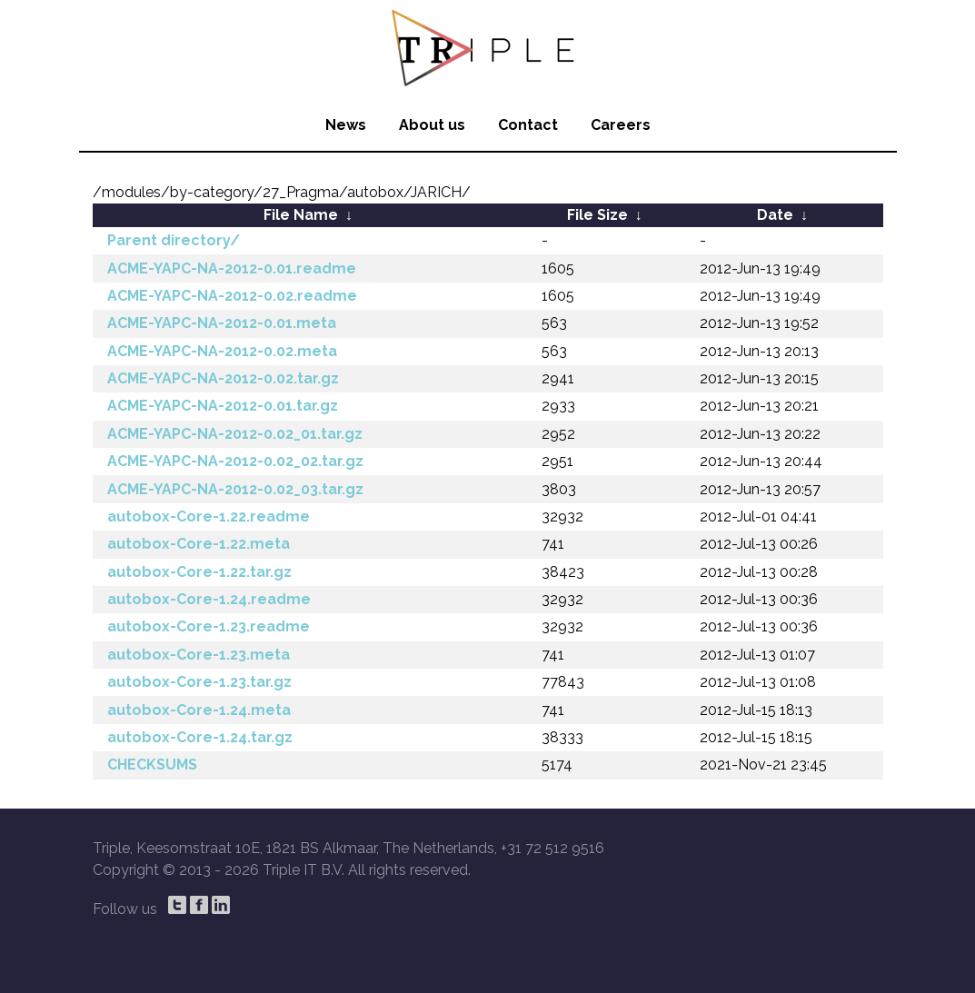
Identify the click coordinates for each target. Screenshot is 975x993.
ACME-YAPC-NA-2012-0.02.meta (222, 351)
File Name (301, 214)
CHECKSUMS (152, 764)
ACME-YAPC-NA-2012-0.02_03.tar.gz (235, 489)
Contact (528, 125)
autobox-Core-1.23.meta (198, 654)
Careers (621, 125)
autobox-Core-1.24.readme (209, 599)
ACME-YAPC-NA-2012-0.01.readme (231, 268)
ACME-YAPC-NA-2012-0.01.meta (221, 323)
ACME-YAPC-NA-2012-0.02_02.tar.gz (235, 461)
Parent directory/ (173, 240)
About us (432, 125)
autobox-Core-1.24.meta (199, 710)
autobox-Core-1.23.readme (208, 626)
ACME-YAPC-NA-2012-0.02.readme (232, 295)
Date (775, 214)
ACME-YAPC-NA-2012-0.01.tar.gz (222, 405)
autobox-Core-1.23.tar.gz (199, 681)
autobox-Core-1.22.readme (208, 516)
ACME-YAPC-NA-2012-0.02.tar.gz (223, 378)
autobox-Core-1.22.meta (198, 543)
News (345, 125)
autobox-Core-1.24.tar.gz (200, 737)
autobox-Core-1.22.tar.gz (199, 572)
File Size (597, 214)
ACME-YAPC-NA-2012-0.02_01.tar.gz (235, 433)
